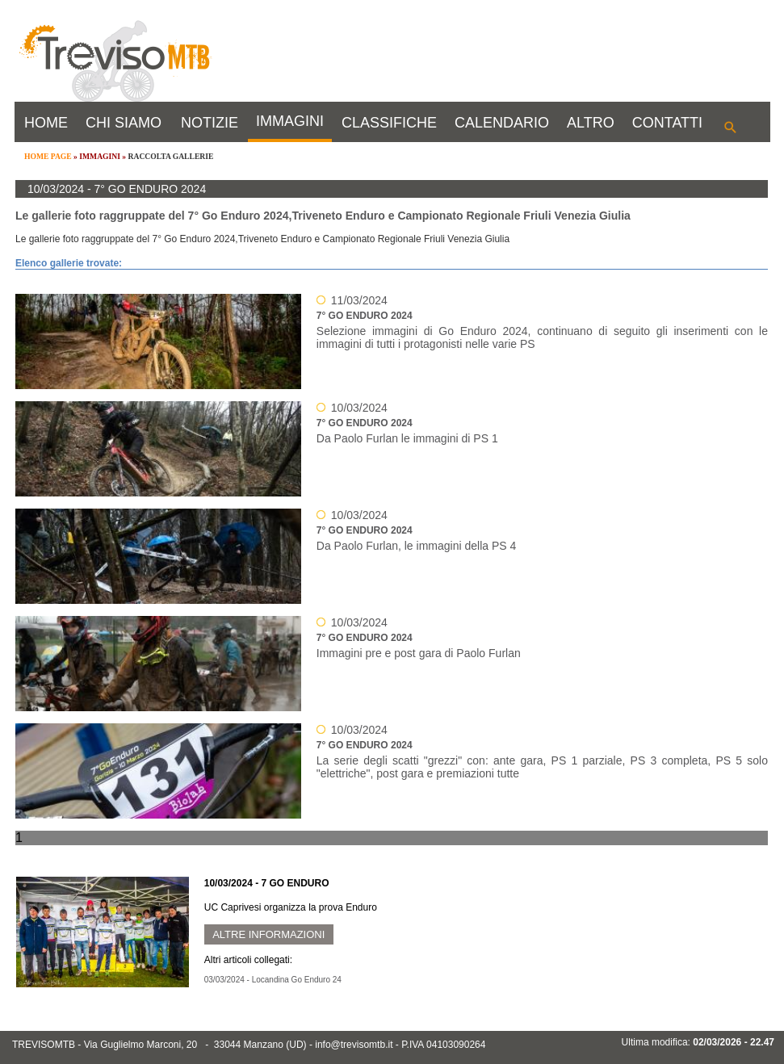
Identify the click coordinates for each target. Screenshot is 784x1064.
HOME (46, 123)
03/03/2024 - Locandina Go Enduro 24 (273, 979)
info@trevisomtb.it (353, 1044)
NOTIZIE (209, 123)
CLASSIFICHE (389, 123)
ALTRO (590, 123)
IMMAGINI (290, 121)
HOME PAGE (48, 156)
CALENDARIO (502, 123)
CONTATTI (667, 123)
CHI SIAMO (123, 123)
